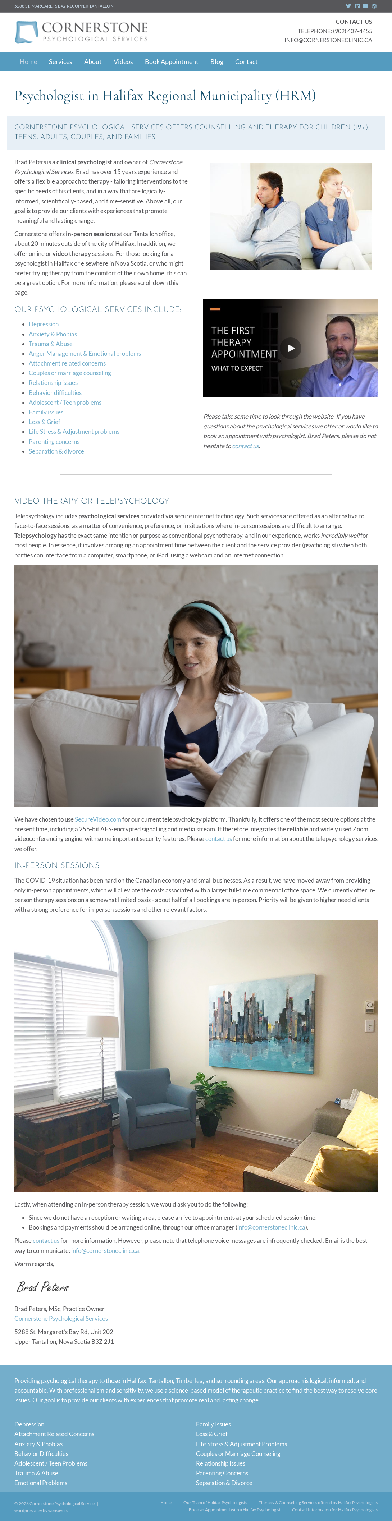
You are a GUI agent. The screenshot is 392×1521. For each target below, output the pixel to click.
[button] (290, 348)
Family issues (46, 412)
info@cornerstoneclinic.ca (271, 1227)
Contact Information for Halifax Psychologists (335, 1509)
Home (28, 61)
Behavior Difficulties (41, 1453)
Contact (246, 61)
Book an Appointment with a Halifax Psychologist (235, 1509)
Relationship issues (53, 382)
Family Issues (213, 1424)
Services (60, 61)
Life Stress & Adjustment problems (74, 431)
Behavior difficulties (55, 392)
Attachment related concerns (67, 363)
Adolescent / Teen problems (65, 402)
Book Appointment (172, 61)
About (93, 61)
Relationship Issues (220, 1463)
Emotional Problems (40, 1482)
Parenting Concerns (222, 1473)
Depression (44, 324)
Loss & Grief (44, 422)
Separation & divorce (56, 451)
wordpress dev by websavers (41, 1510)
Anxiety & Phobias (53, 334)
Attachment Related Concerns (54, 1434)
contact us (245, 446)
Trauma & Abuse (51, 344)
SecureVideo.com (98, 819)
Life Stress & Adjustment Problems (241, 1444)
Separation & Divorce (224, 1482)
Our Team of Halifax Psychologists (215, 1502)
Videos (123, 61)
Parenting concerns (54, 441)
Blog (216, 61)
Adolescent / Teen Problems (50, 1463)
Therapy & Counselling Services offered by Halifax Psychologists (318, 1502)
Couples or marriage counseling (70, 373)
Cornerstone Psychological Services (61, 1318)
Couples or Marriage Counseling (238, 1453)
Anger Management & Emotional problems (85, 353)
